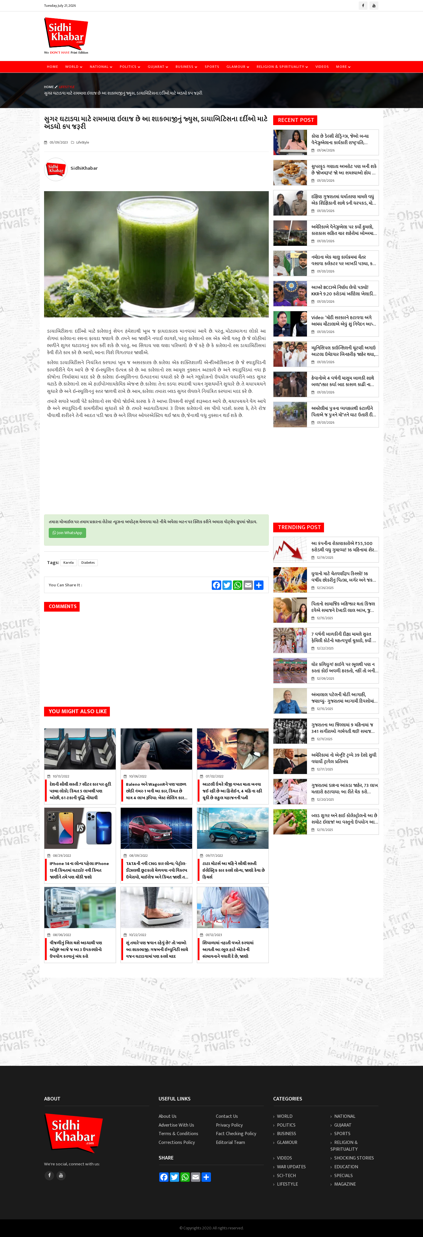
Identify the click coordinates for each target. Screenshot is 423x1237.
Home (52, 66)
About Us (168, 1116)
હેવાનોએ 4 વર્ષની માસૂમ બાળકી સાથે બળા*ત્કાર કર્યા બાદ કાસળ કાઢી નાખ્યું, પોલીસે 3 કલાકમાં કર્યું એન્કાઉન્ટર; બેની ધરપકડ (344, 381)
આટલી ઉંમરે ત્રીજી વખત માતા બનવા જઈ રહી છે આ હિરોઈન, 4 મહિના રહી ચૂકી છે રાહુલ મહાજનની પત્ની (232, 791)
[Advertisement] (272, 30)
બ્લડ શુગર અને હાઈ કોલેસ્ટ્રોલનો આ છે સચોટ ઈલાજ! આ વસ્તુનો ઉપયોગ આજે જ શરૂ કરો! (344, 819)
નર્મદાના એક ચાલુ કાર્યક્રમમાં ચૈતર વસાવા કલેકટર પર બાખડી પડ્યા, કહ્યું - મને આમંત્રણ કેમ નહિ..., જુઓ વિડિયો (343, 260)
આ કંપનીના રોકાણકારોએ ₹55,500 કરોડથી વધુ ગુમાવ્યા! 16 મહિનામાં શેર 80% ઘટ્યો (342, 547)
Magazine (343, 1184)
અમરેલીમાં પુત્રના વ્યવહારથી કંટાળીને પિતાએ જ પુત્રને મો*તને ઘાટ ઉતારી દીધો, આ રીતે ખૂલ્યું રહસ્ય (344, 412)
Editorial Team (230, 1143)
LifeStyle (285, 1184)
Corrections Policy (177, 1143)
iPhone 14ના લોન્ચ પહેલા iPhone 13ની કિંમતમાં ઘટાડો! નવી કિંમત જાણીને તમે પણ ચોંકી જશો (79, 870)
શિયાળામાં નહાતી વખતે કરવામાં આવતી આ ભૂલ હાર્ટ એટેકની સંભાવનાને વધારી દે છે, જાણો (228, 949)
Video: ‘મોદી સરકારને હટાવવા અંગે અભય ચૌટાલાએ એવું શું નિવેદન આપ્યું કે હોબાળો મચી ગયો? (343, 321)
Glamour (238, 66)
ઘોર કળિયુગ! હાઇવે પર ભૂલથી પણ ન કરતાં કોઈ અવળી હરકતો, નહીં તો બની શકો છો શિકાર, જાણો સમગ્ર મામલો (343, 668)
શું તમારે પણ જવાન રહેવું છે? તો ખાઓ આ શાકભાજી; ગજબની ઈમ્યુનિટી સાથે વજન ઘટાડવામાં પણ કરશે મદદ (157, 949)
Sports (212, 66)
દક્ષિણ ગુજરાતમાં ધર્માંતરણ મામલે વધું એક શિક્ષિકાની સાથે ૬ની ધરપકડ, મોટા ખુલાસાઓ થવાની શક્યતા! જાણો (343, 200)
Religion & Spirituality (282, 66)
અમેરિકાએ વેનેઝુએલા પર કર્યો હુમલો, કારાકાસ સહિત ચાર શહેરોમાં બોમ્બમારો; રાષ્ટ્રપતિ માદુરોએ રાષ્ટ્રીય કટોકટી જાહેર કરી (344, 230)
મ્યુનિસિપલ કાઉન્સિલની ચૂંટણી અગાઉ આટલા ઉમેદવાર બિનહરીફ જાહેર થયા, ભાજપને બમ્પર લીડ (343, 351)
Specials (341, 1176)
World (74, 66)
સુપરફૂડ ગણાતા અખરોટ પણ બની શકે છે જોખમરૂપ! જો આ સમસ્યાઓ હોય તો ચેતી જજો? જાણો (344, 170)
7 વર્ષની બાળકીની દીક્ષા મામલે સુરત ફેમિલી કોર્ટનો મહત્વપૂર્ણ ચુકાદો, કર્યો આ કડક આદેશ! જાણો (344, 637)
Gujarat (158, 66)
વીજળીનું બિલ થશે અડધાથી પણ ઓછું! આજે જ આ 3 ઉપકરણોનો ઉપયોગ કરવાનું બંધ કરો (76, 949)
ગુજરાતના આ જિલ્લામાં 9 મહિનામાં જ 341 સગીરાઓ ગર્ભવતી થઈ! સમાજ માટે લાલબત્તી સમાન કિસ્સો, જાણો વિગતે (342, 728)
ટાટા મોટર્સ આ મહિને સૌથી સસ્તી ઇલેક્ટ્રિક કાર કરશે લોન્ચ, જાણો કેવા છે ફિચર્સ (233, 870)
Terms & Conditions (178, 1134)
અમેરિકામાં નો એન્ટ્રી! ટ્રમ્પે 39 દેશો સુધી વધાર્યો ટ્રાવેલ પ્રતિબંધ (343, 758)
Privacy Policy (229, 1125)
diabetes (88, 563)
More (343, 66)
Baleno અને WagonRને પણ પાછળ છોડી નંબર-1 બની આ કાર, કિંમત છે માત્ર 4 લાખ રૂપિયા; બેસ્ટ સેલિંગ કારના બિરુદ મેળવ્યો (157, 794)
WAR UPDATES (289, 1167)
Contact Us (227, 1116)
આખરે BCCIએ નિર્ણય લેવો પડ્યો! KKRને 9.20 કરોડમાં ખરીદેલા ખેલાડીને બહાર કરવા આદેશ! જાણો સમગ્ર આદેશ (344, 291)
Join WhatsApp (67, 532)
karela (68, 563)
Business (187, 66)
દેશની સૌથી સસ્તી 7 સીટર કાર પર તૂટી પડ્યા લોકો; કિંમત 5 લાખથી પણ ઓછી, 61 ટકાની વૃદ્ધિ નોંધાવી (80, 791)
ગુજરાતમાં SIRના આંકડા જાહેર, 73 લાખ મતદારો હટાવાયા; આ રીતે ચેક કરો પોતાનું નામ (344, 789)
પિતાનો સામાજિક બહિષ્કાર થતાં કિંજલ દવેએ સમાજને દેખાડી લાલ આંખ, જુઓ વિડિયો (343, 607)
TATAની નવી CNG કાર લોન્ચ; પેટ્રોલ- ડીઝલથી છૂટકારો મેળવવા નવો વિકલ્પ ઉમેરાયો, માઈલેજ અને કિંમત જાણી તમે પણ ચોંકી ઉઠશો (156, 874)
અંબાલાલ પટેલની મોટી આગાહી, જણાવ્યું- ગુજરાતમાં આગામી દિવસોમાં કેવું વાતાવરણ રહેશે (342, 698)
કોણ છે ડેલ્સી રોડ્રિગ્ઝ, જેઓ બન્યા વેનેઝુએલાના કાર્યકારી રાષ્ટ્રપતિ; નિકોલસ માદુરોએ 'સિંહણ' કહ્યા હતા (340, 140)
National (101, 66)
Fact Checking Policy (236, 1134)
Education (344, 1167)
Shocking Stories (352, 1158)
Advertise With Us (176, 1125)
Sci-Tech (284, 1176)
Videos (322, 66)
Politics (130, 66)
